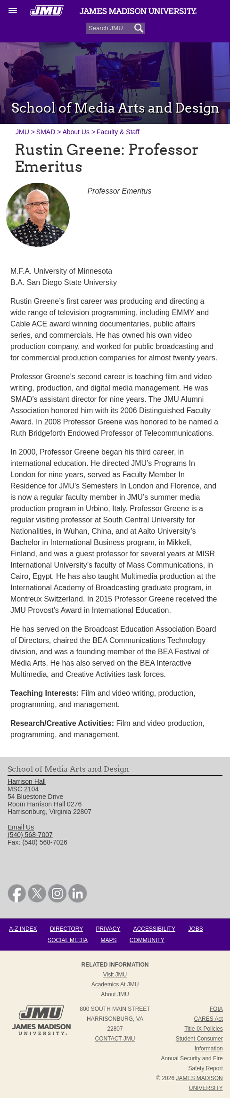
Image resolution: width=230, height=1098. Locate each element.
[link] (17, 900)
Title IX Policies (203, 1028)
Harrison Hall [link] (27, 781)
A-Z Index (23, 929)
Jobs (195, 929)
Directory (66, 929)
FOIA (216, 1009)
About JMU (115, 994)
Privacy (108, 929)
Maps (108, 940)
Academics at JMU (115, 984)
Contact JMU (115, 1038)
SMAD (45, 132)
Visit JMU (115, 974)
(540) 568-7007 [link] (30, 834)
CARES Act (208, 1019)
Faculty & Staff (118, 132)
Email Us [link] (21, 827)
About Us (76, 132)
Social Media (68, 940)
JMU (22, 132)
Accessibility (154, 929)
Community (147, 940)
